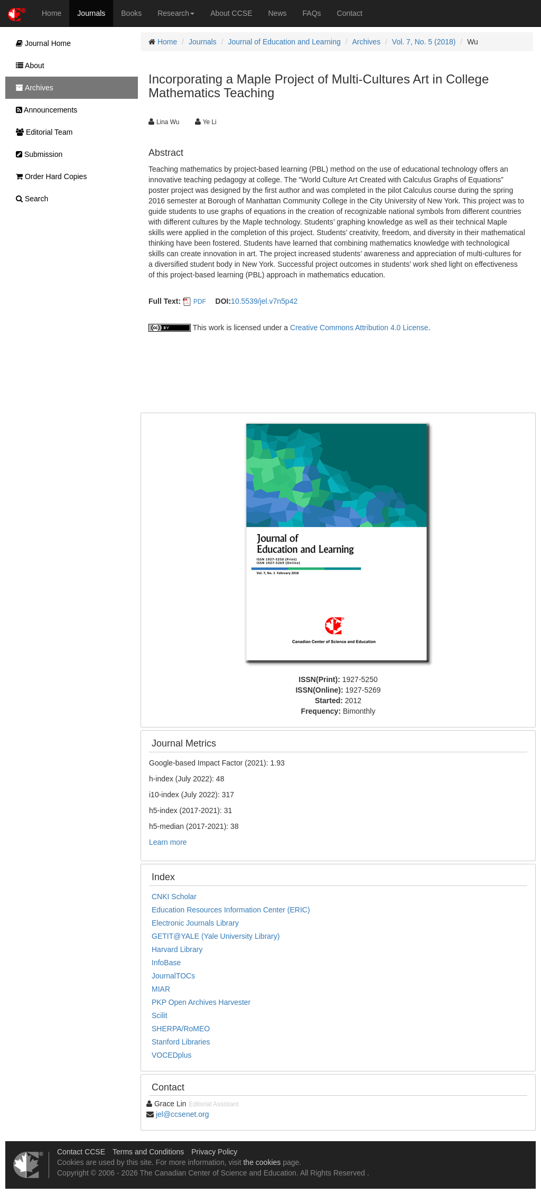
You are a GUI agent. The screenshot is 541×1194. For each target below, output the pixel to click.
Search (29, 198)
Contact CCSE (81, 1152)
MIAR (161, 989)
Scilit (159, 1015)
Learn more (168, 842)
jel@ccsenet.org (182, 1114)
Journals (91, 13)
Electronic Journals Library (195, 923)
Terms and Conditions (148, 1152)
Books (131, 13)
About (27, 65)
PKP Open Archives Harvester (201, 1002)
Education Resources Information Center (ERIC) (231, 910)
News (277, 13)
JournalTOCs (173, 976)
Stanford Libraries (181, 1042)
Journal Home (41, 43)
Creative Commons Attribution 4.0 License (359, 327)
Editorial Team (41, 132)
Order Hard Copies (49, 176)
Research (175, 13)
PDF (199, 301)
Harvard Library (177, 949)
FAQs (312, 13)
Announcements (44, 110)
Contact (349, 13)
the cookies (262, 1162)
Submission (36, 154)
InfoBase (166, 962)
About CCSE (231, 13)
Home (51, 13)
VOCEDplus (171, 1055)
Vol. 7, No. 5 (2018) (424, 42)
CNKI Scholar (174, 896)
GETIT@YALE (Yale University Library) (215, 936)
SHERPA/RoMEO (181, 1028)
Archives (366, 42)
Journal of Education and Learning (284, 42)
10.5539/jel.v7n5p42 (264, 301)
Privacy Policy (214, 1152)
